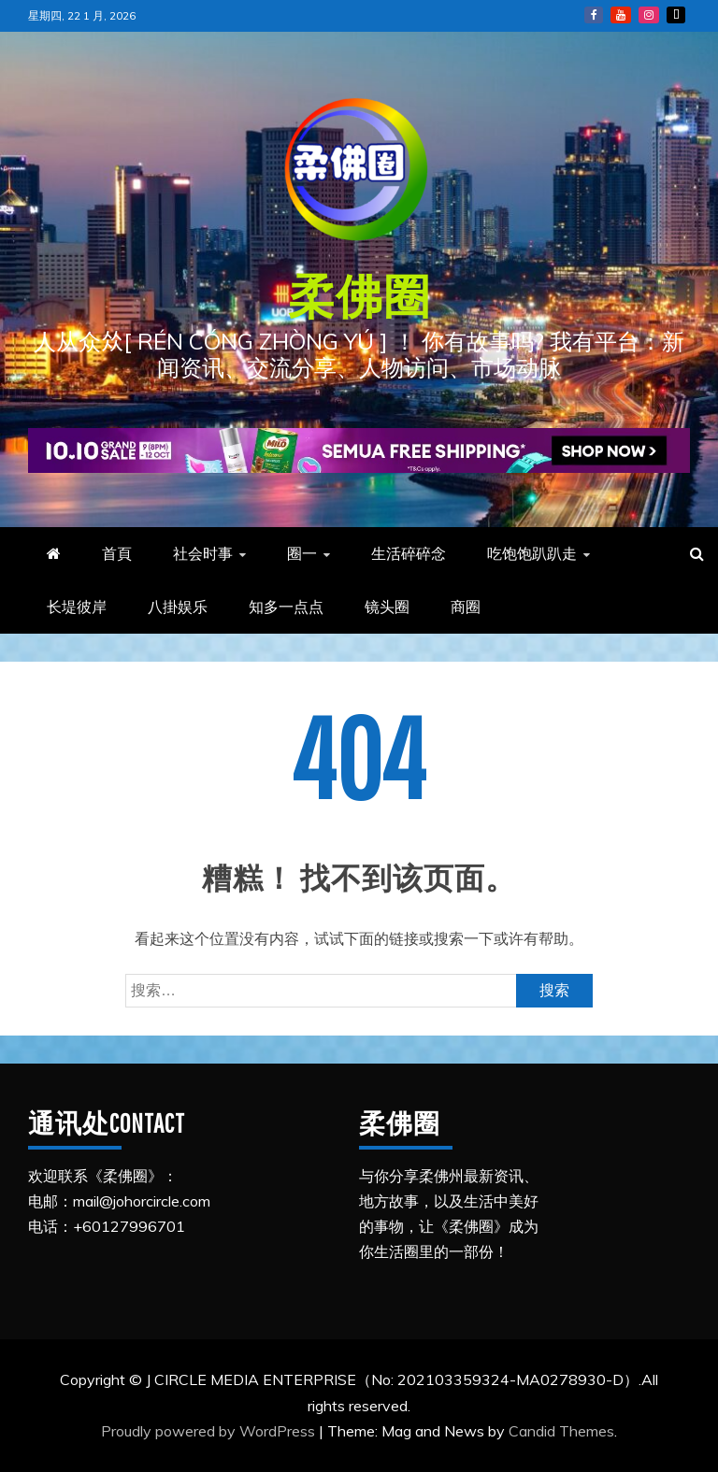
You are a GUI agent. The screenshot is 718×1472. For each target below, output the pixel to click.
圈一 (302, 553)
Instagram (649, 15)
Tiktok (676, 15)
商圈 (466, 606)
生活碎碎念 (408, 553)
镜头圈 (387, 606)
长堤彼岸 (77, 606)
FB (593, 15)
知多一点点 (286, 606)
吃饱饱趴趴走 (532, 553)
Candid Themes (561, 1431)
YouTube (620, 15)
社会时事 (203, 553)
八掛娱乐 (178, 606)
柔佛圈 (359, 295)
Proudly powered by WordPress (210, 1431)
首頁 (117, 553)
